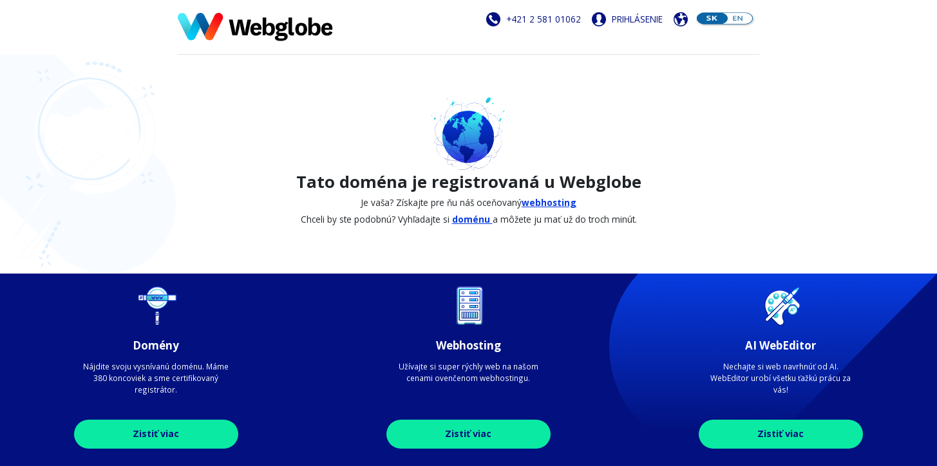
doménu (472, 219)
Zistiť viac (156, 433)
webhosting (549, 202)
